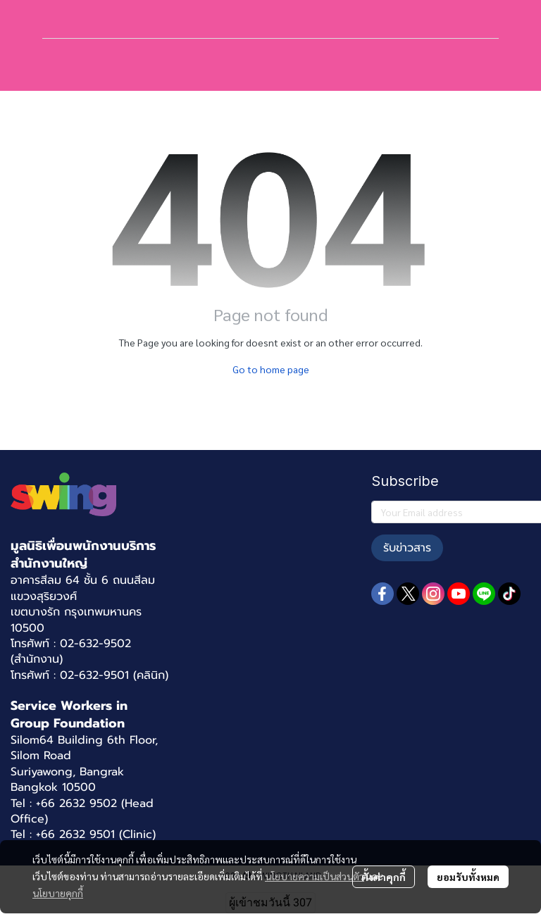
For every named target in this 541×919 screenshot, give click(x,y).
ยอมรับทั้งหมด (468, 876)
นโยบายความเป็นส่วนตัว (314, 876)
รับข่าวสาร (407, 547)
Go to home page (270, 369)
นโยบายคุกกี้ (57, 893)
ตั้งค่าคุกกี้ (383, 876)
